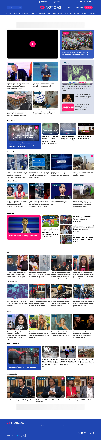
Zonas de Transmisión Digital (38, 426)
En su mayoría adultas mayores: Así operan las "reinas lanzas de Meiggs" (67, 138)
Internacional (16, 13)
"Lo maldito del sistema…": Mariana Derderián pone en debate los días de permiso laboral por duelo (82, 334)
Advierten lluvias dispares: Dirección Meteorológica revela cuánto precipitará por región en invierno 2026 (50, 363)
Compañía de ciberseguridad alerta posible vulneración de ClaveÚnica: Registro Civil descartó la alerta (39, 174)
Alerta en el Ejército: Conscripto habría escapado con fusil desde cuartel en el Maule (83, 107)
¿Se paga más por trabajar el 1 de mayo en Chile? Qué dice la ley (44, 113)
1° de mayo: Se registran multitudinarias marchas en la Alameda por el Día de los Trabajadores (75, 54)
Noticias (11, 64)
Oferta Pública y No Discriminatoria (58, 426)
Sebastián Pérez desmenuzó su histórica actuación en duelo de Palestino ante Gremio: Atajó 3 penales (83, 238)
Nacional (8, 13)
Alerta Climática (74, 13)
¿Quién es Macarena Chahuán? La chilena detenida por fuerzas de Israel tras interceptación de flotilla (17, 203)
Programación (79, 7)
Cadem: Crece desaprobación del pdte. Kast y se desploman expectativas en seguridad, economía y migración (18, 85)
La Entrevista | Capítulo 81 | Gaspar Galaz (20, 400)
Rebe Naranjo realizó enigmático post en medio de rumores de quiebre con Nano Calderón (39, 334)
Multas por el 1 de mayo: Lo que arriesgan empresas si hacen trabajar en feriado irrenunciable (83, 304)
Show (66, 13)
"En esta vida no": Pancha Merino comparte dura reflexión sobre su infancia (60, 333)
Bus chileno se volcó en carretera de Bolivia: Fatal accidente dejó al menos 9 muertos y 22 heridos (82, 203)
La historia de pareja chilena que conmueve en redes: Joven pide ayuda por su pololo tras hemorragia (83, 275)
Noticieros (92, 13)
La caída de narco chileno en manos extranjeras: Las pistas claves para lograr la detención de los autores (23, 144)
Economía (42, 13)
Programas (69, 7)
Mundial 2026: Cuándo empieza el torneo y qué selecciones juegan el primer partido (22, 236)
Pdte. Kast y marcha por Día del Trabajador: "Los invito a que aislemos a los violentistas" (43, 84)
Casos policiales (51, 13)
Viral (10, 256)
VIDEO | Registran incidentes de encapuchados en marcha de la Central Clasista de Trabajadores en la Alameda (17, 174)
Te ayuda (60, 13)
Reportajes (25, 13)
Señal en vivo (88, 7)
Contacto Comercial (23, 426)
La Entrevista (84, 13)
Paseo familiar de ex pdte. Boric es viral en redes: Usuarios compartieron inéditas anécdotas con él (39, 275)
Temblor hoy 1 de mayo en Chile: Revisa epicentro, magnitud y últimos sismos (60, 173)
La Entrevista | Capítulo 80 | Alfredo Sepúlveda (48, 400)
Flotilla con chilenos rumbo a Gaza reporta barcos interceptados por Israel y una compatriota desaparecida (39, 203)
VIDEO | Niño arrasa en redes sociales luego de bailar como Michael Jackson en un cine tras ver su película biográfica (61, 275)
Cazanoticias (33, 13)
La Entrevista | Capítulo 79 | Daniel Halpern (80, 400)
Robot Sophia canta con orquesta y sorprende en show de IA (61, 202)
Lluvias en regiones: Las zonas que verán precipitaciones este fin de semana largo (22, 366)
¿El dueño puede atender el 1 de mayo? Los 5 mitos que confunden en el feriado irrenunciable (39, 304)
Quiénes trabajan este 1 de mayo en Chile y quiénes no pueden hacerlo (60, 303)
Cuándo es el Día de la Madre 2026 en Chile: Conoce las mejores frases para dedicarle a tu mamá (77, 88)
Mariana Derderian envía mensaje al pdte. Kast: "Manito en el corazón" (83, 96)
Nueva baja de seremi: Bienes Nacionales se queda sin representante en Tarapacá (16, 113)
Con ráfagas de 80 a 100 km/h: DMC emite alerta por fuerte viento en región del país (86, 362)
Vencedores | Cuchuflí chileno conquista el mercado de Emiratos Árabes (83, 173)
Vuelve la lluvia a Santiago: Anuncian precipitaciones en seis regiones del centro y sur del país (68, 362)
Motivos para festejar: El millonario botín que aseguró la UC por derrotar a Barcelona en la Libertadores (50, 232)
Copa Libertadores (49, 217)
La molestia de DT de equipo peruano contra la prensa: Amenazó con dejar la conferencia (82, 218)
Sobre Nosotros (11, 426)
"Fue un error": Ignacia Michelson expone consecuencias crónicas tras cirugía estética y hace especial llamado (16, 335)
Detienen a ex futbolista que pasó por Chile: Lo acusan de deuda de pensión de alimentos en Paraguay (83, 228)
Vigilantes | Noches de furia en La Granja (84, 137)
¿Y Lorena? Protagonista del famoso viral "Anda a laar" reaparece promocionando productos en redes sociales (16, 275)
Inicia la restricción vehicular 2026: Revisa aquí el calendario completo (17, 303)
